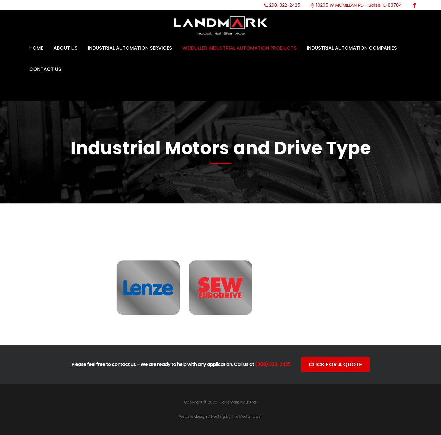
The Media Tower (247, 416)
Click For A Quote (335, 364)
